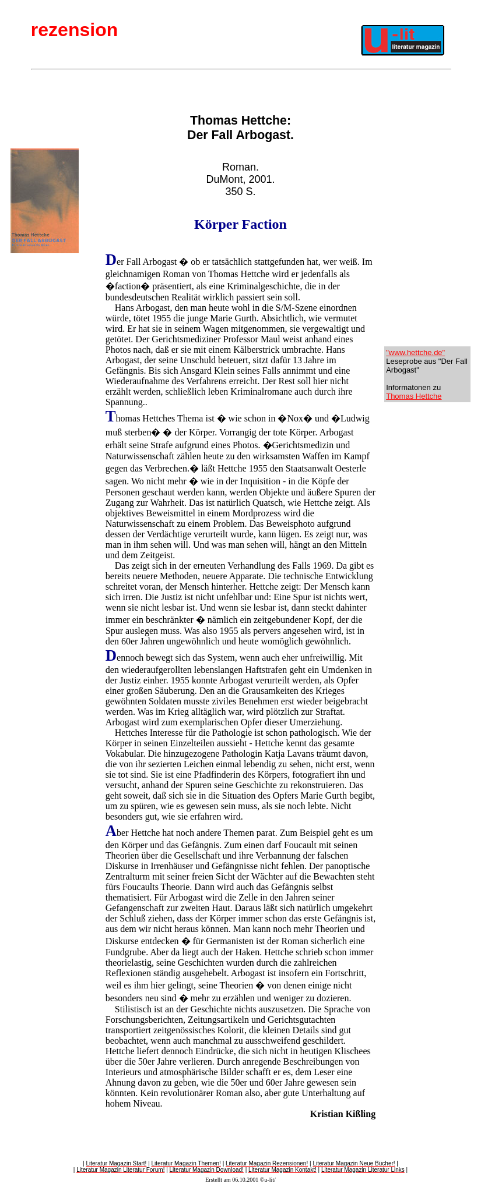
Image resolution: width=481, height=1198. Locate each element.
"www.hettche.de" (415, 352)
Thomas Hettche (413, 396)
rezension (74, 29)
